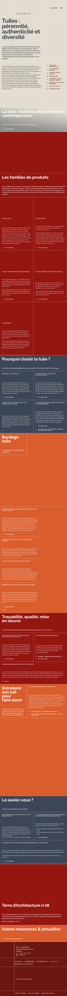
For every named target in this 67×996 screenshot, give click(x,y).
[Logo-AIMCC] (42, 983)
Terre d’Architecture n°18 (25, 905)
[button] (61, 8)
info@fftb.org (22, 955)
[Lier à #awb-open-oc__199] (17, 955)
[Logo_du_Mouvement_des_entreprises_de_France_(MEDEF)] (24, 983)
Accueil (18, 13)
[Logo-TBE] (57, 982)
